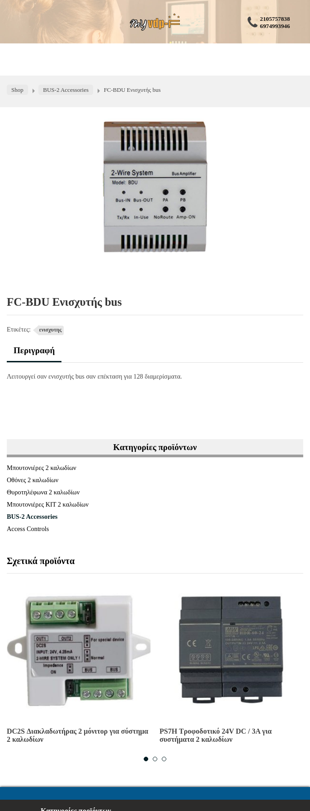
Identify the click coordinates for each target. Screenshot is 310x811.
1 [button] (146, 759)
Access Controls (28, 528)
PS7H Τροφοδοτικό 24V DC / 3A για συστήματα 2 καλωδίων (216, 735)
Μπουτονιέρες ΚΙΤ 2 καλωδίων (48, 504)
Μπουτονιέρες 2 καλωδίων (41, 467)
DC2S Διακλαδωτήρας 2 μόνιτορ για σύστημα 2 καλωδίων (77, 735)
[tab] (34, 354)
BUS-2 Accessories (32, 516)
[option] (78, 664)
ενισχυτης (50, 330)
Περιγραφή (34, 350)
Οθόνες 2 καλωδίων (32, 480)
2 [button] (155, 759)
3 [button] (164, 759)
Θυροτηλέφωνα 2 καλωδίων (43, 492)
